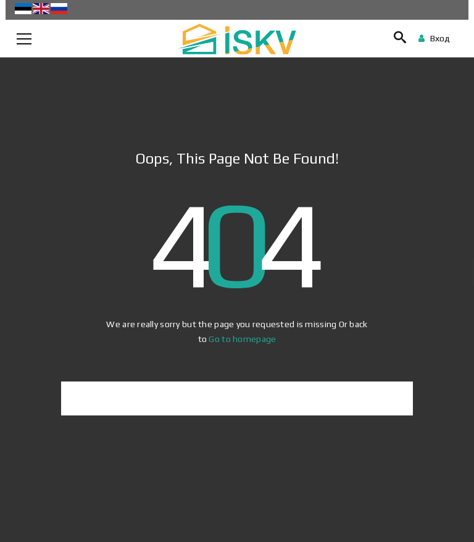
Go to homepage (242, 339)
